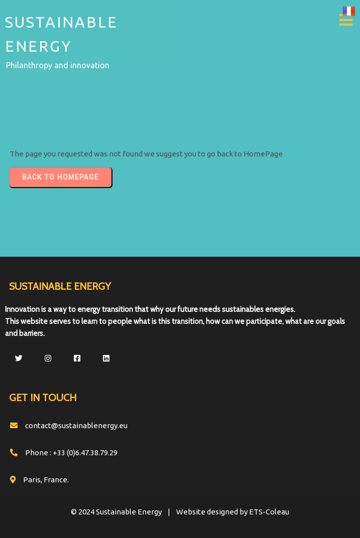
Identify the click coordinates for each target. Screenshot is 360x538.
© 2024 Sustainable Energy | (123, 511)
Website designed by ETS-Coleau (232, 511)
